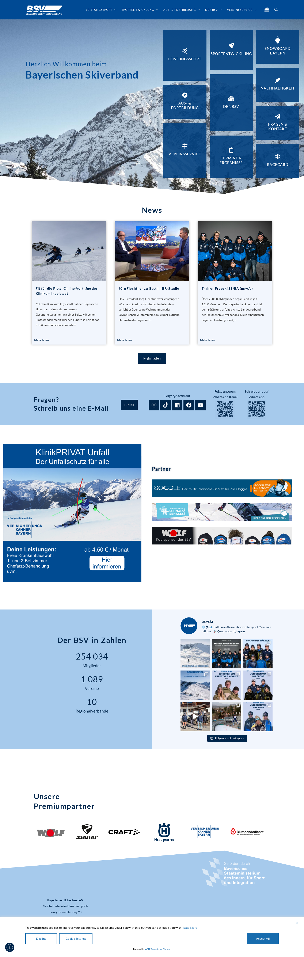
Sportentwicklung (140, 10)
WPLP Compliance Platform (158, 949)
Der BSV (213, 10)
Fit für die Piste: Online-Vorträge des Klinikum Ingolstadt (67, 290)
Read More (190, 927)
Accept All (263, 938)
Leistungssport (101, 10)
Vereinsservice (241, 10)
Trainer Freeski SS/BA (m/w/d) (227, 288)
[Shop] (266, 9)
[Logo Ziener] (87, 831)
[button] (114, 10)
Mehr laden (152, 358)
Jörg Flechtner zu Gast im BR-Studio (149, 288)
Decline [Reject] (41, 938)
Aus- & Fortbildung (181, 10)
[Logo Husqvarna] (164, 832)
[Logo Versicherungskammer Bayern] (204, 832)
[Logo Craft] (124, 832)
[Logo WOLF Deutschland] (51, 832)
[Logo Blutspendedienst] (247, 832)
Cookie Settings (76, 938)
